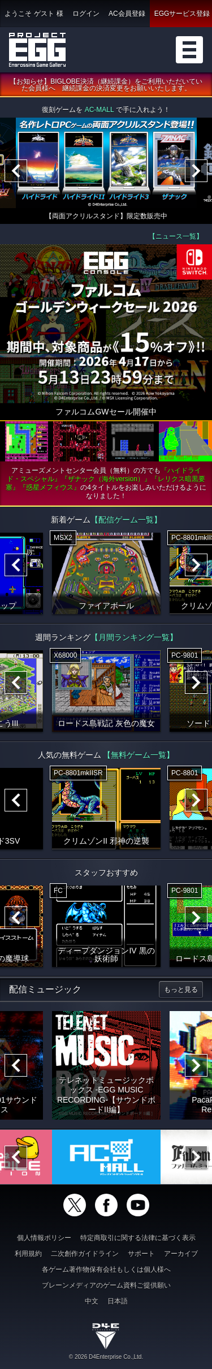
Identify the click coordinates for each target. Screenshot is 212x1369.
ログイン (85, 14)
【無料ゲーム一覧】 (138, 754)
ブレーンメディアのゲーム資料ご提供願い (106, 1285)
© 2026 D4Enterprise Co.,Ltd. (106, 1357)
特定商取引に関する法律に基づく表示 (138, 1237)
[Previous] (16, 171)
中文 (91, 1301)
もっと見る (181, 990)
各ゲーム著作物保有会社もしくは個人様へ (106, 1269)
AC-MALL (99, 110)
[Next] (196, 171)
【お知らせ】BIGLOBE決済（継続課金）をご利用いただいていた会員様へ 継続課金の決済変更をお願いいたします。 (106, 85)
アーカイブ (181, 1253)
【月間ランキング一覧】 (134, 637)
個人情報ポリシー (44, 1237)
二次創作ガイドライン (85, 1253)
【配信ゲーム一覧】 (126, 519)
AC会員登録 (127, 14)
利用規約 (28, 1253)
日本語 (117, 1301)
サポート (141, 1253)
